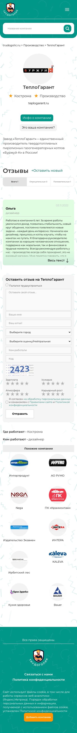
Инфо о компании (37, 118)
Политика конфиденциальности (39, 679)
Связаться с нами (38, 674)
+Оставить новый (47, 170)
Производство (33, 45)
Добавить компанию (38, 717)
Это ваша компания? (38, 127)
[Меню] (67, 9)
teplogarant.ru (38, 103)
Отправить (20, 413)
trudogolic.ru (11, 45)
